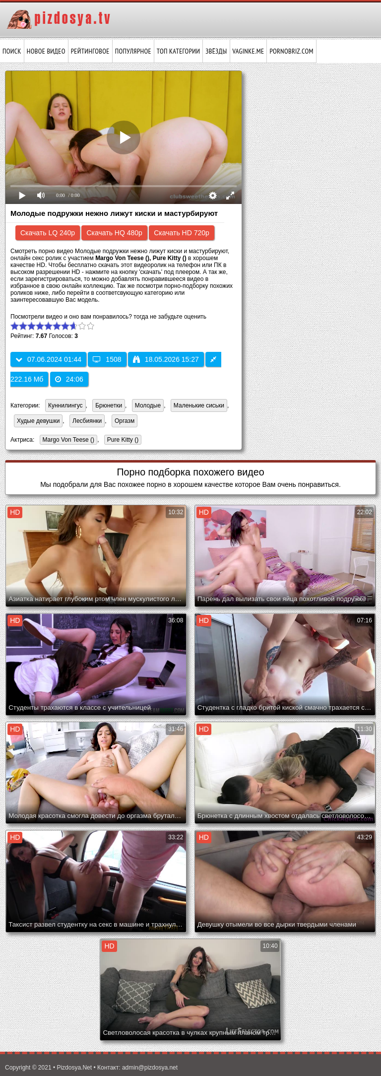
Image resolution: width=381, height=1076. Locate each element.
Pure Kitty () (121, 440)
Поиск (11, 51)
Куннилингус (65, 405)
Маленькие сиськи (199, 405)
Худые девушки (38, 420)
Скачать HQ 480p (114, 233)
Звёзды (216, 51)
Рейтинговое (90, 51)
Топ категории (178, 51)
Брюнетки (108, 405)
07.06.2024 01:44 (48, 359)
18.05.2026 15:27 (166, 359)
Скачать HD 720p (181, 233)
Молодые (148, 405)
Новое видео (46, 51)
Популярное (133, 51)
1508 (107, 359)
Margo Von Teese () (67, 440)
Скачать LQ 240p (47, 233)
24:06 (69, 379)
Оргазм (124, 420)
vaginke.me (248, 51)
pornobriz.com (291, 51)
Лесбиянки (87, 420)
